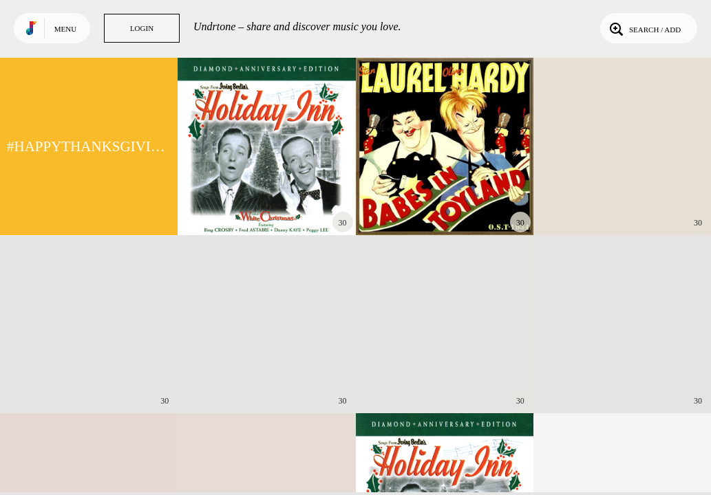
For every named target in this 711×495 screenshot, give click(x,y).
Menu (65, 29)
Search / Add (644, 28)
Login (141, 28)
